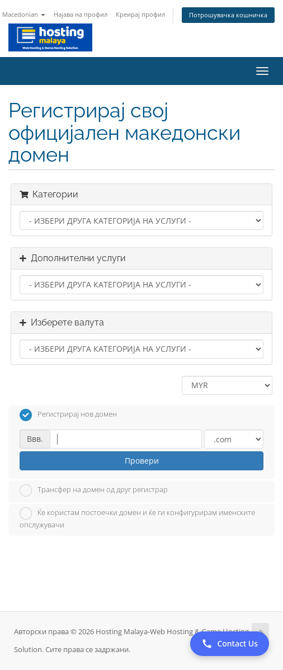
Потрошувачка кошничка (228, 15)
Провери (142, 460)
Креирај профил (140, 14)
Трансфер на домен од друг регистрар (94, 490)
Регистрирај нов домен (68, 415)
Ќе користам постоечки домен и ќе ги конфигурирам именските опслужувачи (137, 518)
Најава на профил (80, 14)
